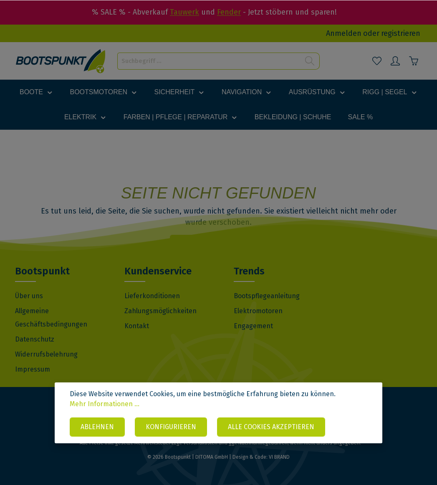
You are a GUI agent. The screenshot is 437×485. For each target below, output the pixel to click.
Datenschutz (34, 339)
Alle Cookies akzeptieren (271, 427)
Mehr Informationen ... (104, 404)
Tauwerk (184, 12)
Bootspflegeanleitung (267, 296)
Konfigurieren (171, 427)
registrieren (400, 33)
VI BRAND (279, 457)
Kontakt (136, 326)
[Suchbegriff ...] (209, 61)
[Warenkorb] (413, 61)
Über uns (29, 296)
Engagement (253, 326)
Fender (229, 12)
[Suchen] (310, 61)
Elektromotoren (258, 311)
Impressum (32, 369)
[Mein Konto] (395, 61)
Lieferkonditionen (152, 296)
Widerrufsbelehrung (46, 354)
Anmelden (343, 33)
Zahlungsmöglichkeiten (160, 311)
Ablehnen (97, 427)
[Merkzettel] (377, 61)
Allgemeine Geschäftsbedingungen (51, 317)
